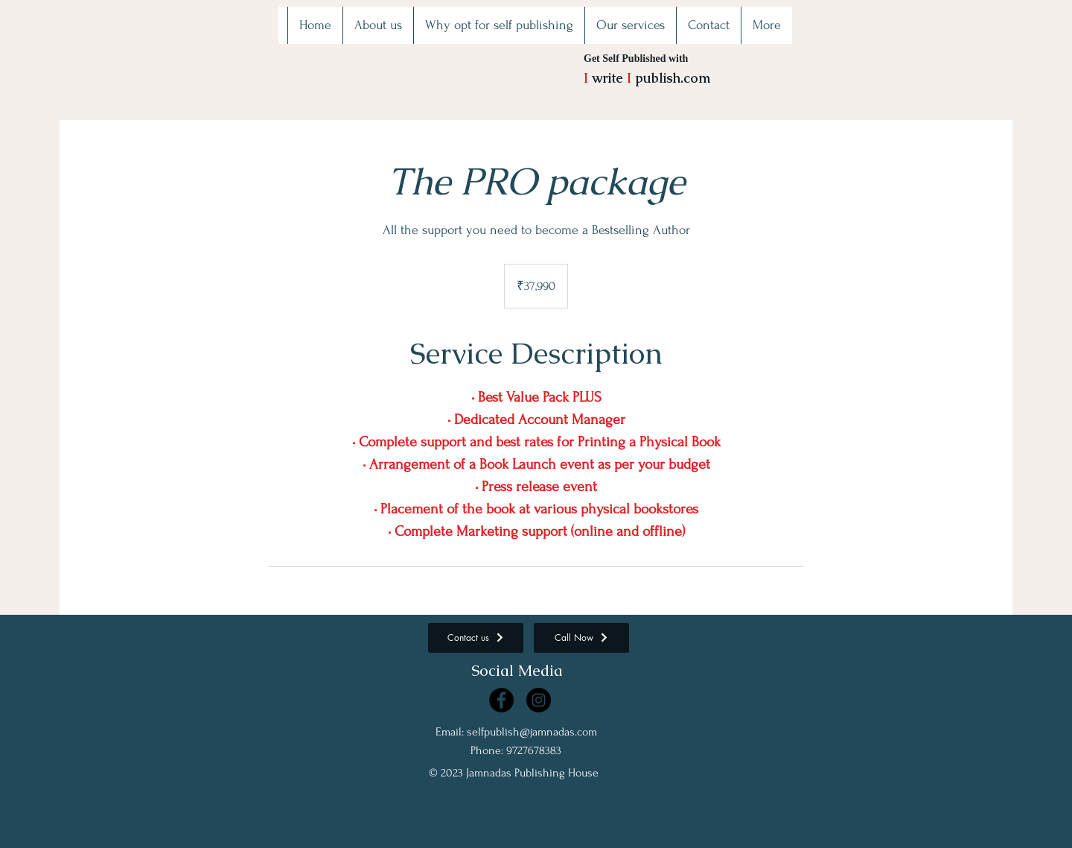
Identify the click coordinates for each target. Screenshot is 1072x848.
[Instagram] (538, 700)
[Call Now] (581, 638)
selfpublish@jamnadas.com (532, 731)
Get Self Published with (636, 58)
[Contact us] (475, 638)
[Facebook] (501, 700)
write (607, 77)
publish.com (670, 77)
